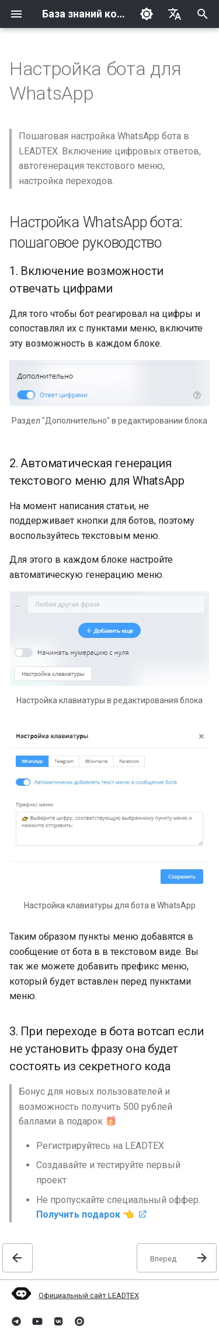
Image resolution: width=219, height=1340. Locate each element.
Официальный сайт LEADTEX (74, 1295)
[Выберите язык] (174, 14)
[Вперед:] (177, 1257)
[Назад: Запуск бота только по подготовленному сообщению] (17, 1257)
